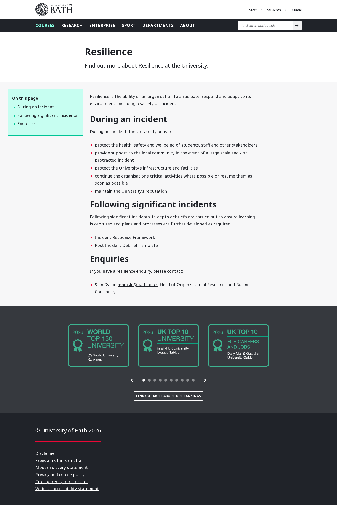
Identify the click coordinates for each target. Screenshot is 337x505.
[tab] (143, 380)
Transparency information (61, 481)
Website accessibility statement (67, 488)
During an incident (35, 107)
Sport (129, 25)
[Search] (297, 25)
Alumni (297, 10)
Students (274, 10)
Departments (158, 25)
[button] (132, 380)
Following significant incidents (47, 115)
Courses (44, 25)
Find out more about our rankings (168, 396)
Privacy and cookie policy (60, 474)
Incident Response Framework (125, 237)
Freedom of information (59, 460)
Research (72, 25)
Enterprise (102, 25)
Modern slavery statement (61, 467)
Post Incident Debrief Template (126, 245)
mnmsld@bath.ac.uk (138, 284)
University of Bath (56, 9)
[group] (98, 345)
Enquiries (26, 123)
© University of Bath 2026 (68, 430)
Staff (253, 10)
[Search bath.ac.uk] (265, 25)
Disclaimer (45, 453)
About (187, 25)
